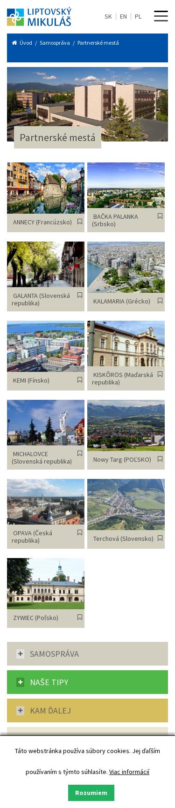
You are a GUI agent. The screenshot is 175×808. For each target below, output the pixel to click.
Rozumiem (91, 792)
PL (138, 16)
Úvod (26, 42)
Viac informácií (129, 772)
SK (108, 16)
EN (123, 16)
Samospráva (55, 42)
